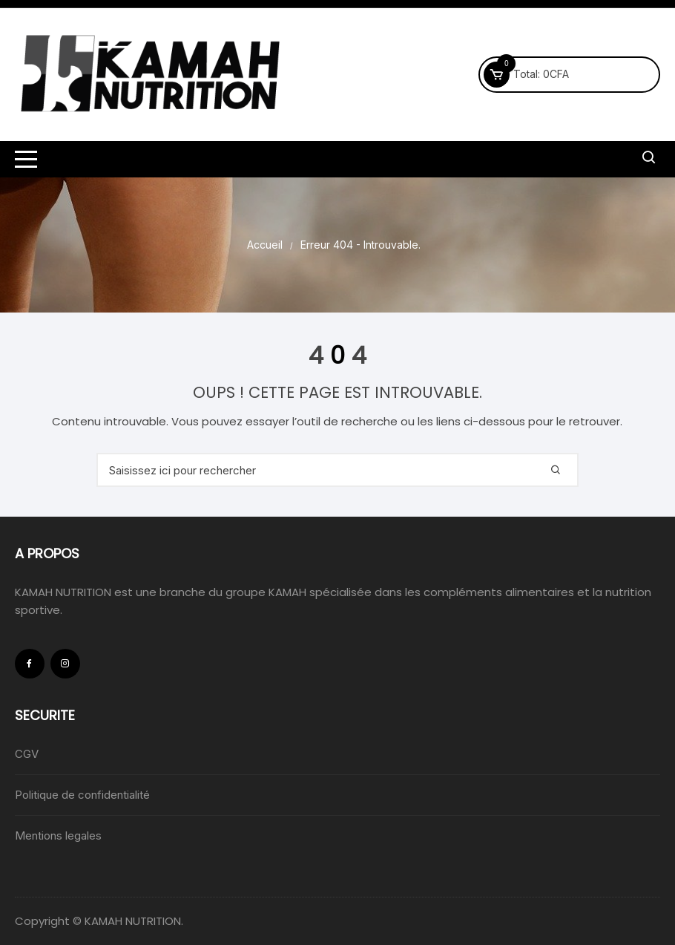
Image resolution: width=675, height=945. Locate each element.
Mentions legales (58, 835)
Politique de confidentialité (82, 795)
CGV (27, 754)
